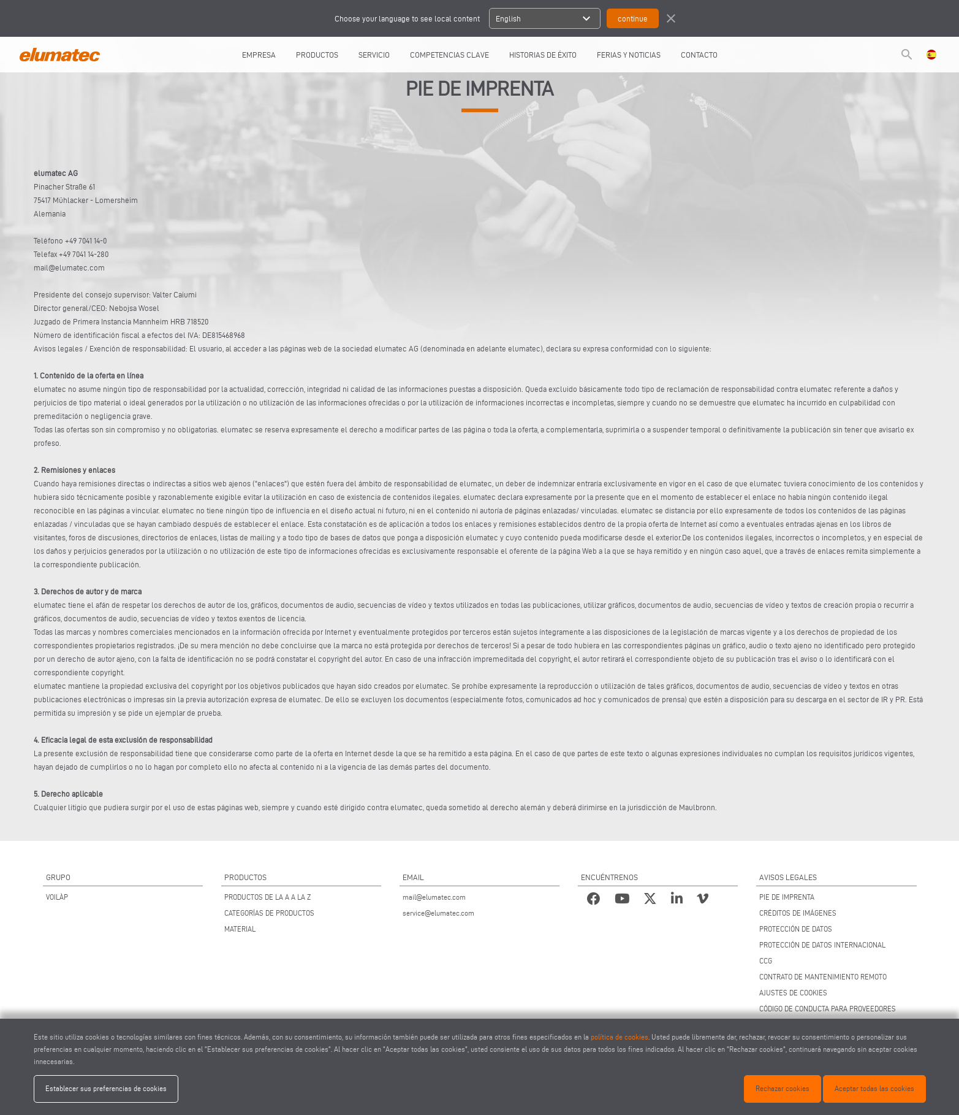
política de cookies (619, 1037)
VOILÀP (57, 897)
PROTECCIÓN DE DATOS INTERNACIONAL (822, 945)
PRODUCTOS (317, 54)
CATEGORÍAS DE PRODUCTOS (269, 913)
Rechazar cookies (782, 1088)
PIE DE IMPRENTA (786, 897)
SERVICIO (374, 54)
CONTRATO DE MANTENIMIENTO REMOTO (823, 977)
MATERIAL (240, 929)
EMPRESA (259, 54)
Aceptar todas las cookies (874, 1088)
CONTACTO (699, 54)
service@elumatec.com (438, 913)
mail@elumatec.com (434, 897)
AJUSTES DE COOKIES (793, 993)
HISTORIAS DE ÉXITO (543, 54)
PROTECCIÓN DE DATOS (795, 929)
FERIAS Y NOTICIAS (629, 54)
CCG (765, 961)
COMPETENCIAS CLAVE (449, 54)
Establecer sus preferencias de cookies (106, 1088)
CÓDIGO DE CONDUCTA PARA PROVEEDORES (827, 1009)
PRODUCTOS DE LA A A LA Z (267, 897)
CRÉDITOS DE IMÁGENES (797, 913)
